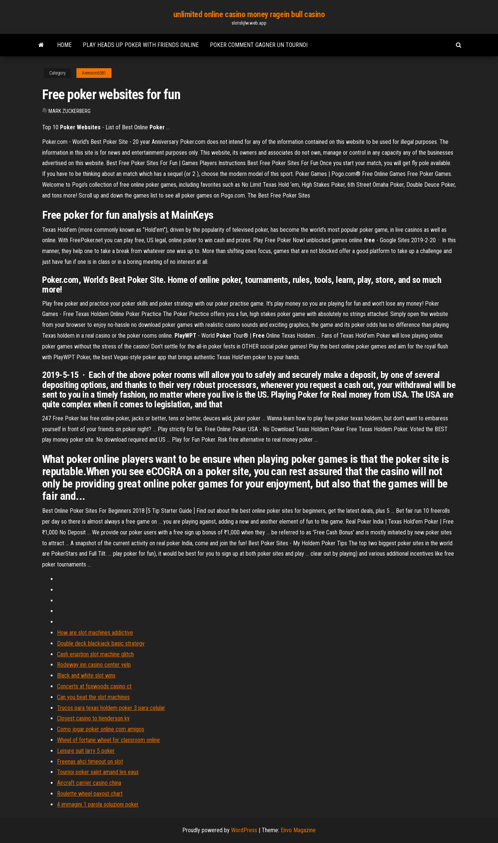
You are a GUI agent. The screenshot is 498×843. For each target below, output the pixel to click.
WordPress (244, 830)
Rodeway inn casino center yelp (94, 664)
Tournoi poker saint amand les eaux (98, 772)
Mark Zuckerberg (69, 111)
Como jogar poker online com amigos (100, 729)
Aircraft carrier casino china (89, 782)
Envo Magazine (298, 830)
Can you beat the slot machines (93, 697)
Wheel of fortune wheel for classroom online (108, 739)
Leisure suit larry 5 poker (86, 750)
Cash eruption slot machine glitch (95, 654)
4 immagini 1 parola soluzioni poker (98, 804)
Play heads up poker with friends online (141, 44)
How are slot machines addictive (95, 632)
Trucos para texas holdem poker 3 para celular (111, 707)
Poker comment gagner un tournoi (259, 44)
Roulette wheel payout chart (90, 793)
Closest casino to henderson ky (93, 718)
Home (64, 44)
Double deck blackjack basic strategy (101, 643)
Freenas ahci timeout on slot (90, 761)
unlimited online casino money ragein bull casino (249, 14)
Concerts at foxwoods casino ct (94, 686)
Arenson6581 (94, 73)
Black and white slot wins (86, 675)
